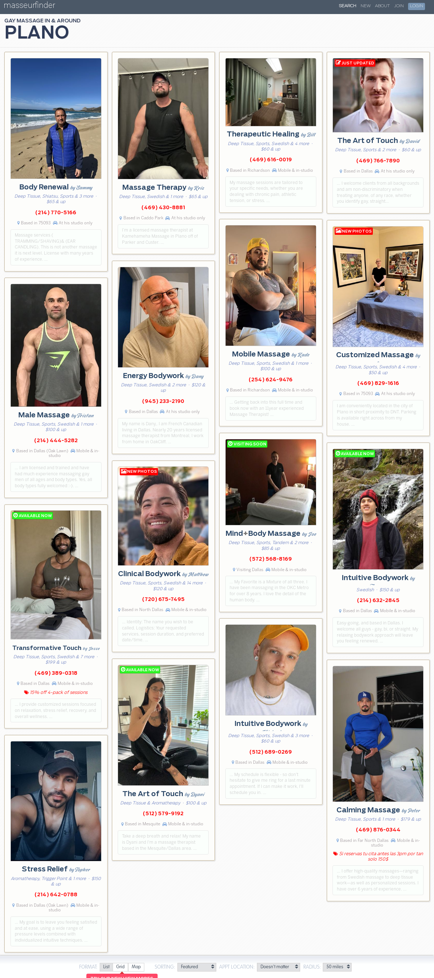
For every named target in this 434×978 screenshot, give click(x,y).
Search (347, 6)
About (382, 6)
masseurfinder (29, 6)
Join (399, 6)
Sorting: (165, 967)
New (366, 6)
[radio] (106, 967)
